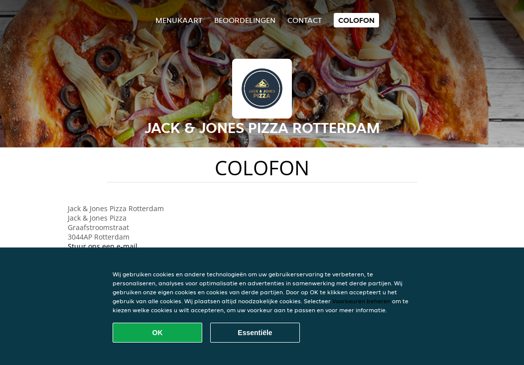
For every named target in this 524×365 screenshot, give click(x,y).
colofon (356, 20)
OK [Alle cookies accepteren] (157, 333)
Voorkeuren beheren (361, 301)
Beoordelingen (244, 20)
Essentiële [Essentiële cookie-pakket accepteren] (255, 333)
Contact (304, 20)
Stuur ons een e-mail (102, 246)
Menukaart (178, 20)
